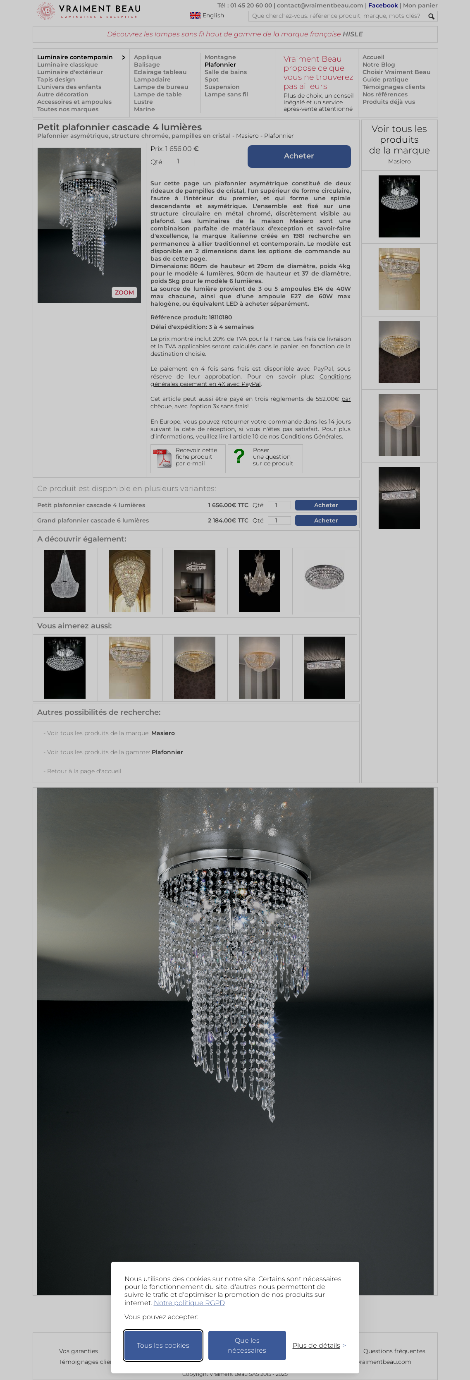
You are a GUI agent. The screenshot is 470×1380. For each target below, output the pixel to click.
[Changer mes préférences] (315, 1345)
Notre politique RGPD (189, 1303)
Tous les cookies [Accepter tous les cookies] (163, 1345)
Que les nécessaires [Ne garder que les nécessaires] (247, 1345)
